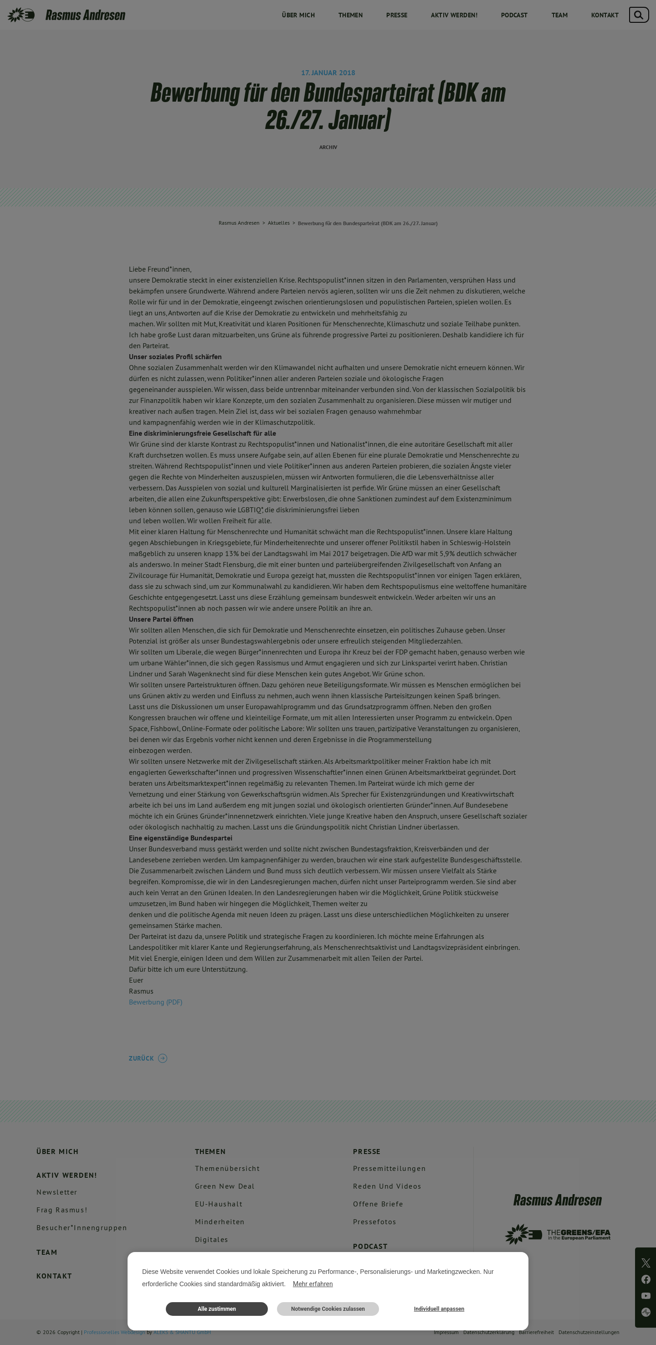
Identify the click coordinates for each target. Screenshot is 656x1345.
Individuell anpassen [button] (439, 1309)
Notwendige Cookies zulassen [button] (328, 1309)
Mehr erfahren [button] (313, 1284)
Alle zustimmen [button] (217, 1309)
